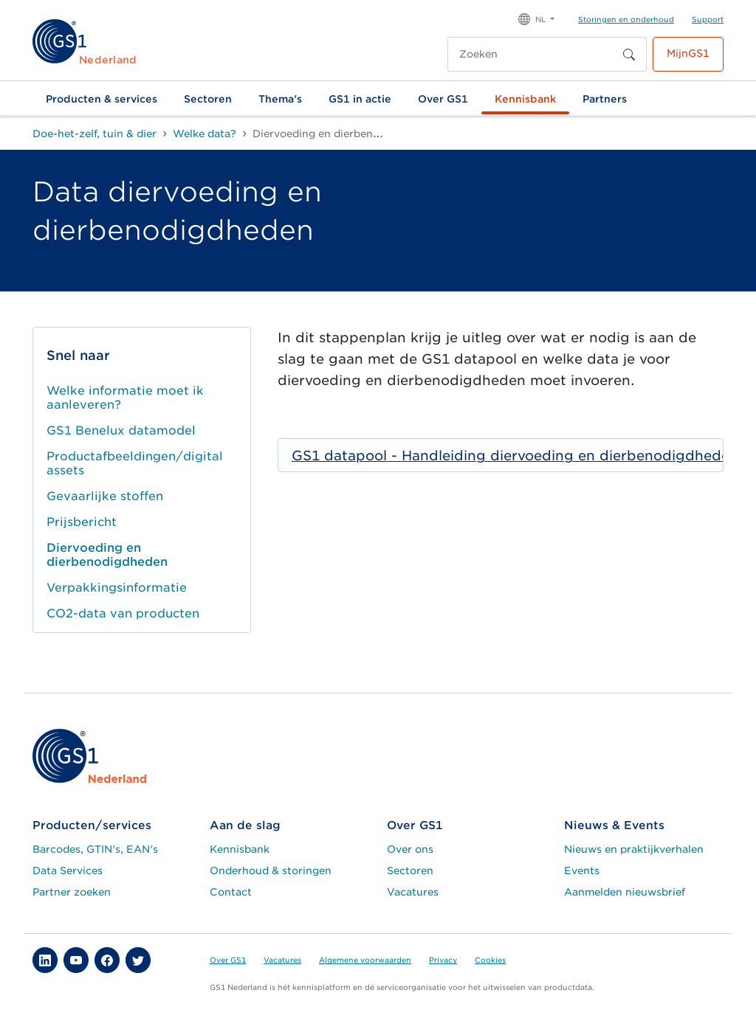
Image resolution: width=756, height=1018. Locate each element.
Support (708, 19)
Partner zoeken (71, 892)
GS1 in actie (360, 99)
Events (581, 870)
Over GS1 (443, 99)
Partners (605, 99)
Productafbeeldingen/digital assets (135, 463)
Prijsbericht (82, 522)
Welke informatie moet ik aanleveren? (125, 398)
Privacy (443, 959)
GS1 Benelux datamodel (121, 430)
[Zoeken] (531, 54)
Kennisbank (525, 99)
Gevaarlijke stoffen (105, 496)
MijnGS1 (688, 53)
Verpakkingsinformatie (117, 588)
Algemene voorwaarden (365, 959)
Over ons (410, 849)
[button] (536, 18)
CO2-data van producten (123, 613)
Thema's (280, 99)
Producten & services (101, 99)
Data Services (67, 870)
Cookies (490, 959)
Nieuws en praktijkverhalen (634, 849)
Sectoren (208, 99)
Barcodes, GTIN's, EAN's (95, 849)
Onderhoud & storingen (270, 870)
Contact (231, 892)
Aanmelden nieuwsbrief (624, 892)
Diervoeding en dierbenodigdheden (107, 555)
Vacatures (413, 892)
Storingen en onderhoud (626, 19)
